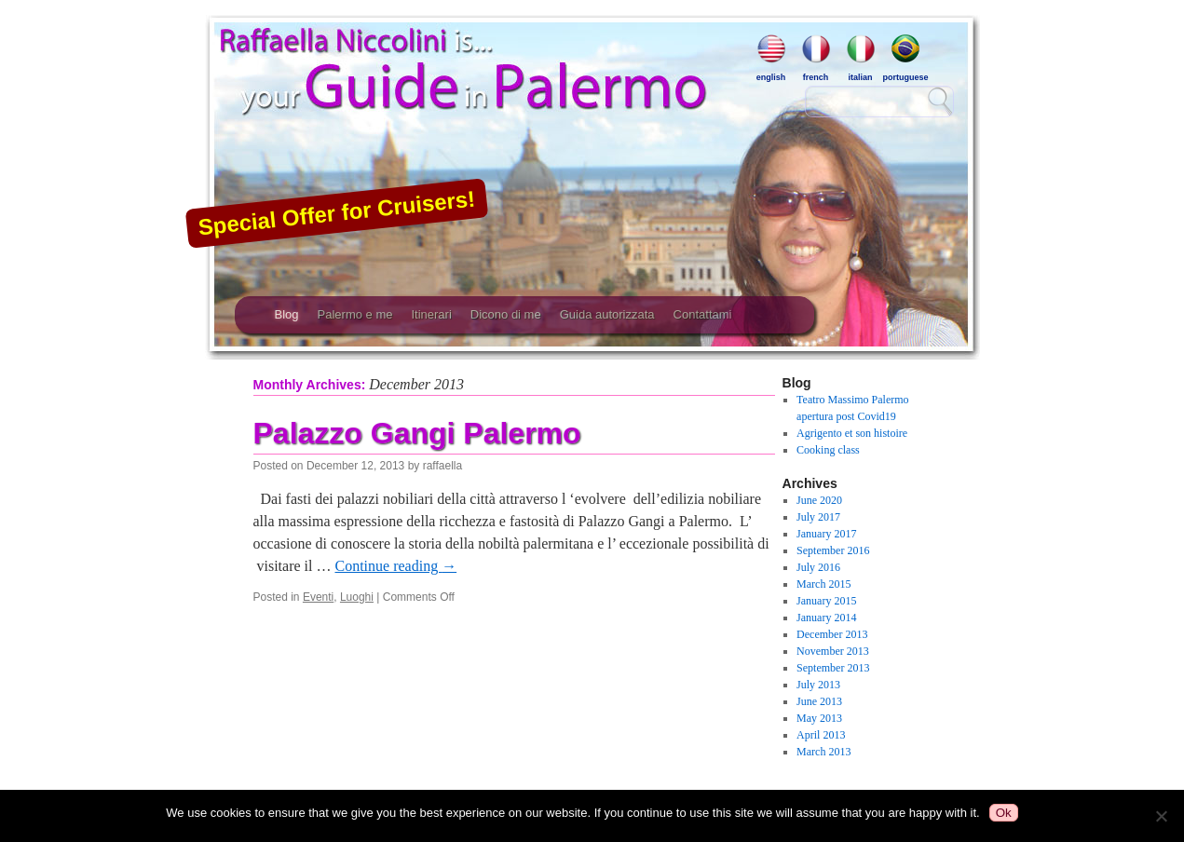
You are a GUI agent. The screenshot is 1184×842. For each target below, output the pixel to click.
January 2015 (826, 600)
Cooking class (828, 449)
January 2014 (826, 617)
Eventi (318, 597)
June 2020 (819, 500)
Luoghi (357, 597)
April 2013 (820, 734)
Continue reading (395, 566)
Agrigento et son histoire (851, 433)
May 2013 (819, 718)
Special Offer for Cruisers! (336, 212)
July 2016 (818, 567)
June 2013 (819, 701)
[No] (1160, 816)
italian (861, 58)
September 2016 (832, 550)
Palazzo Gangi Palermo (417, 433)
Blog (287, 314)
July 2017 (818, 516)
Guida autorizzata (607, 314)
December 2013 (831, 634)
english (771, 58)
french (816, 58)
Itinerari (431, 314)
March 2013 (823, 751)
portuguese (905, 58)
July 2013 (818, 684)
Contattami (703, 314)
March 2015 (823, 584)
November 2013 (832, 651)
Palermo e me (355, 314)
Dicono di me (505, 314)
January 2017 (826, 533)
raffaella (442, 465)
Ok (1004, 813)
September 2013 (832, 667)
